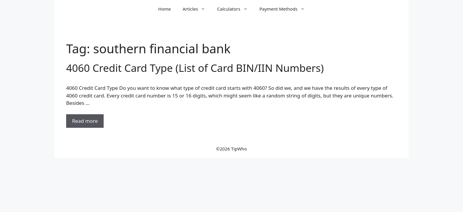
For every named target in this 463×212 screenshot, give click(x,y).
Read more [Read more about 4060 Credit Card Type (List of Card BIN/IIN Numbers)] (85, 120)
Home (164, 9)
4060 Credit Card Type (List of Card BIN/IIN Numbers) (195, 68)
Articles (197, 9)
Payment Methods (285, 9)
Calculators (235, 9)
